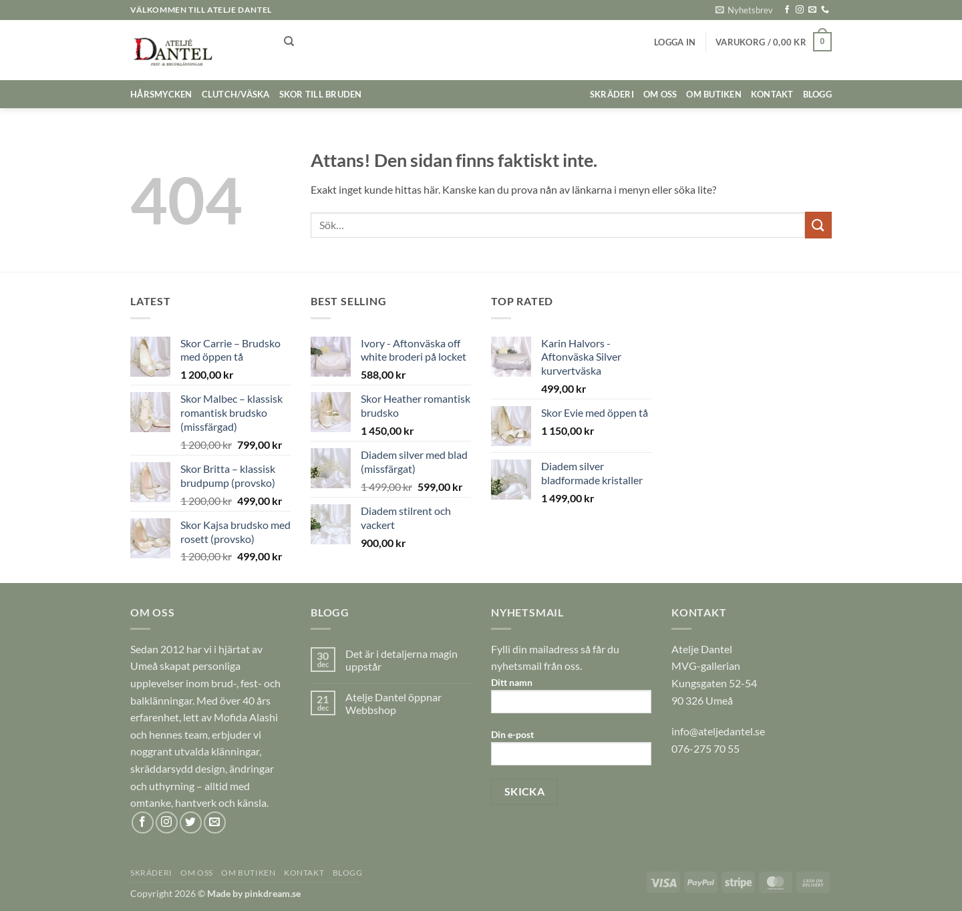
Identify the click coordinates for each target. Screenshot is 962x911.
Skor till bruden (320, 94)
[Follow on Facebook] (787, 10)
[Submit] (818, 225)
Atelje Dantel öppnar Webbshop (393, 703)
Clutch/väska (236, 94)
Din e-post (571, 752)
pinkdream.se (273, 893)
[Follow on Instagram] (800, 10)
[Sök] (289, 41)
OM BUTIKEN (714, 94)
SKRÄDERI (612, 94)
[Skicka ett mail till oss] (812, 10)
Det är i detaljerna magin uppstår (401, 660)
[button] (744, 10)
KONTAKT (772, 94)
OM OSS (660, 94)
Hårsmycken (161, 94)
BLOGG (817, 94)
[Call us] (825, 10)
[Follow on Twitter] (191, 822)
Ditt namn (571, 700)
